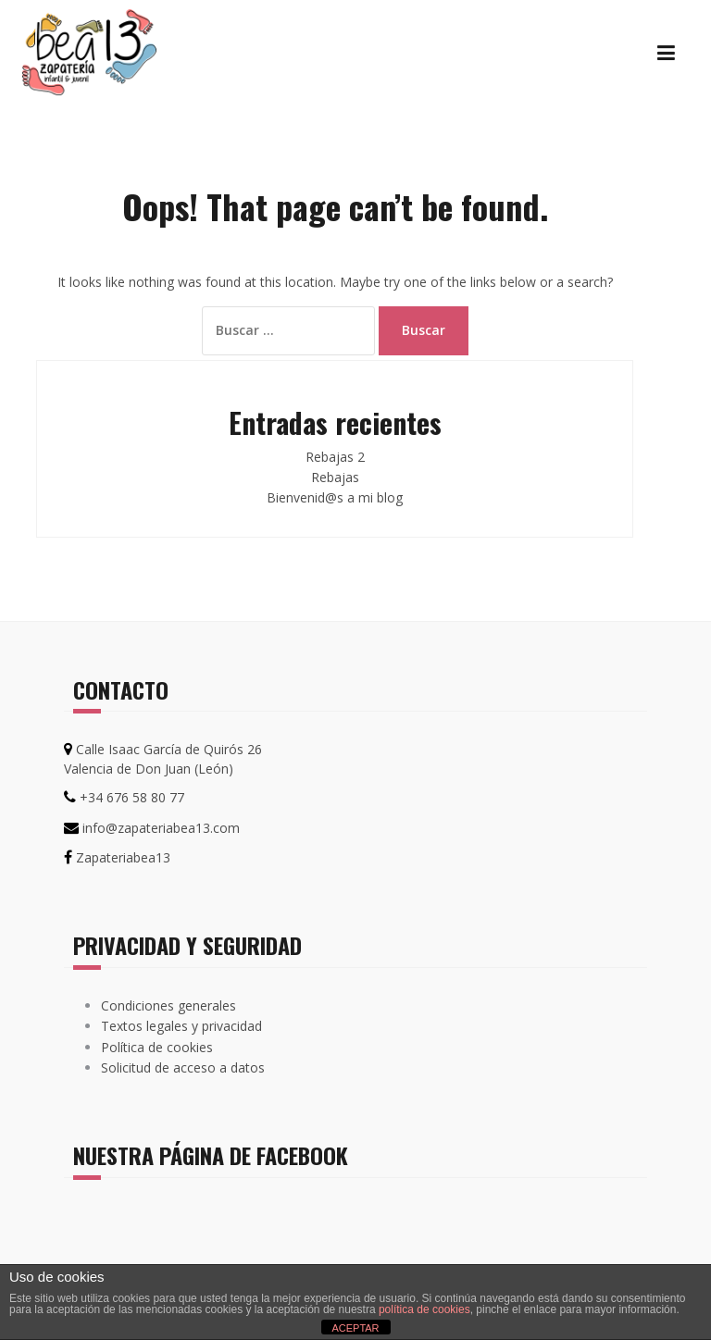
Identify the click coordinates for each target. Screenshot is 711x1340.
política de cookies (424, 1309)
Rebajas (335, 477)
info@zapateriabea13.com (161, 828)
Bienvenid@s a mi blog (335, 497)
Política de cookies (157, 1047)
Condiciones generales (168, 1005)
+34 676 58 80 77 (132, 797)
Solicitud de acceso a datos (183, 1067)
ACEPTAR (355, 1328)
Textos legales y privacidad (181, 1026)
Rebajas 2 (335, 456)
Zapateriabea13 (123, 857)
